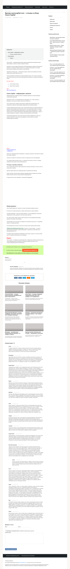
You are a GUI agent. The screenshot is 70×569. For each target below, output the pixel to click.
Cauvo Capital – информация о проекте (16, 52)
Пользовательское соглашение (28, 555)
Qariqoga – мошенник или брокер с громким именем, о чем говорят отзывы (34, 314)
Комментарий (8, 532)
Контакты (51, 7)
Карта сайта (44, 7)
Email (19, 526)
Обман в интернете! (29, 7)
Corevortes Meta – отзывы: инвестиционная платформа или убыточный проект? (13, 295)
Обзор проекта (11, 56)
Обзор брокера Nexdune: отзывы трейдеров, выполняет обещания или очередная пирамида (13, 314)
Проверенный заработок (55, 25)
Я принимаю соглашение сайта (12, 530)
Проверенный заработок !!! (17, 7)
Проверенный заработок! (30, 250)
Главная (8, 7)
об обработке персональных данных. (19, 530)
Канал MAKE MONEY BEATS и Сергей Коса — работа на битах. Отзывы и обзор (57, 42)
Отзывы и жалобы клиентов (15, 54)
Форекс (51, 29)
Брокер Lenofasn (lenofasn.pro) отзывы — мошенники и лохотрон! (34, 332)
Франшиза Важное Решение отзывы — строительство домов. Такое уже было (57, 51)
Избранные (52, 19)
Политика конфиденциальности (12, 555)
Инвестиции (37, 7)
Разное (51, 27)
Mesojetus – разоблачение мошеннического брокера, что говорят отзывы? (12, 333)
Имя (6, 526)
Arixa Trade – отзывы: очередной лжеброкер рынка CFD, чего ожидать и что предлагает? (33, 295)
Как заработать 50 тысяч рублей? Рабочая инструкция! (57, 69)
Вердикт (11, 58)
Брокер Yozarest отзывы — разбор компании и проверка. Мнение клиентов (57, 47)
